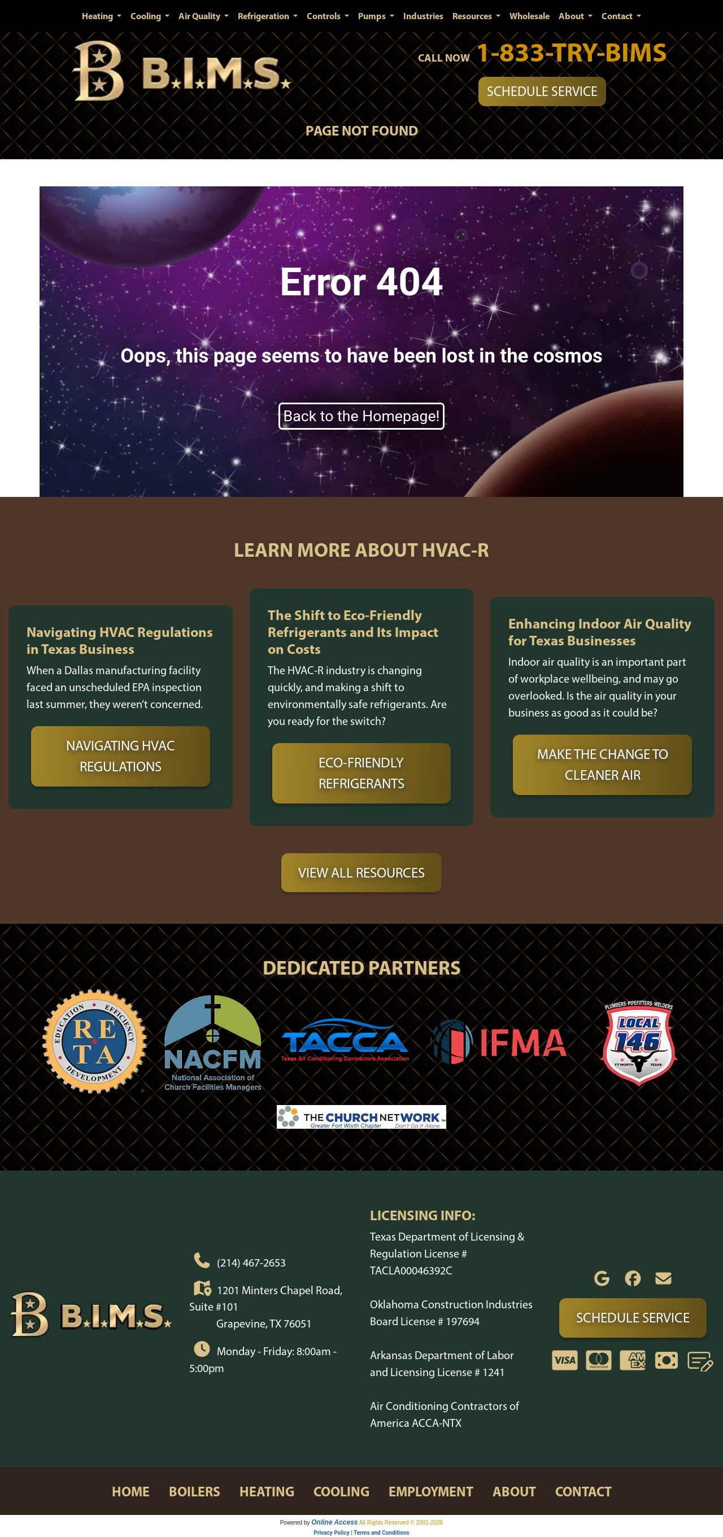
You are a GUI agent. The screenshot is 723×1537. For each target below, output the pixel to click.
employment (431, 1491)
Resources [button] (473, 15)
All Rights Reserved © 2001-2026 (401, 1522)
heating (266, 1491)
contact (583, 1491)
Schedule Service (542, 91)
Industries (423, 15)
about (514, 1491)
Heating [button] (98, 15)
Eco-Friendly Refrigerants (361, 773)
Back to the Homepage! (362, 416)
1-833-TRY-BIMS (571, 51)
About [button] (572, 15)
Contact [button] (618, 15)
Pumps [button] (372, 15)
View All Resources (361, 872)
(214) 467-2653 (251, 1262)
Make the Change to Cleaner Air (602, 764)
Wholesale (529, 15)
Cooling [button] (146, 15)
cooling (341, 1491)
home (131, 1491)
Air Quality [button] (200, 15)
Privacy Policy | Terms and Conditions (361, 1533)
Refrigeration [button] (264, 15)
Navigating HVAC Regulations (120, 756)
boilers (194, 1491)
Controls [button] (324, 15)
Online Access (334, 1522)
